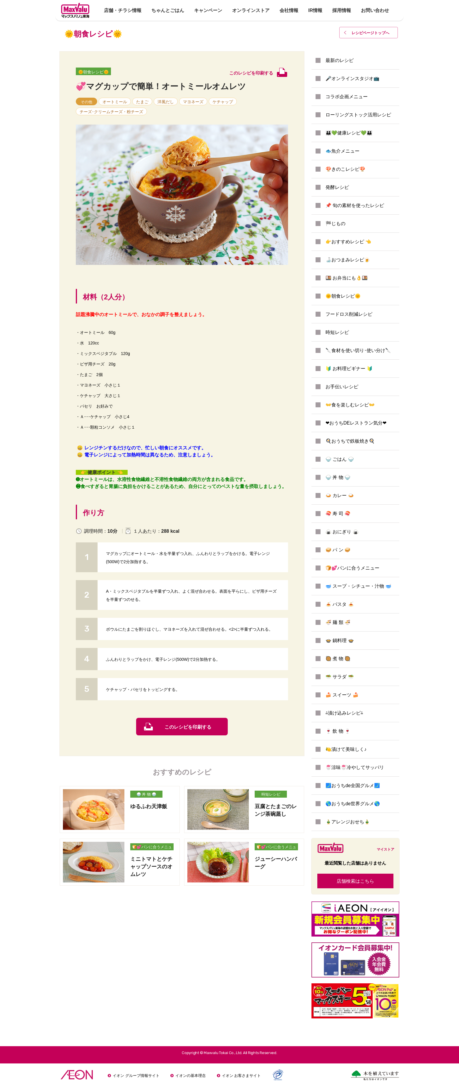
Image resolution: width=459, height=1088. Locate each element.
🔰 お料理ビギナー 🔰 (349, 368)
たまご (142, 101)
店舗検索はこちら (355, 881)
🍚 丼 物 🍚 (146, 794)
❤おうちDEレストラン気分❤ (356, 422)
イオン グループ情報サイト (136, 1075)
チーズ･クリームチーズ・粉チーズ (111, 111)
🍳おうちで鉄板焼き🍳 (350, 441)
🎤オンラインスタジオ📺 (352, 78)
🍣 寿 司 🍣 (338, 513)
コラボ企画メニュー (347, 96)
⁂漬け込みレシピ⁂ (344, 713)
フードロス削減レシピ (349, 314)
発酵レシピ (337, 187)
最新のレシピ (340, 60)
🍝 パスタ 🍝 (340, 604)
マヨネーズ (193, 101)
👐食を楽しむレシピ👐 (350, 404)
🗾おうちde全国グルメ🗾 (353, 785)
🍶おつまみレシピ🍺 (348, 259)
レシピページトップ (371, 33)
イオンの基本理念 (190, 1075)
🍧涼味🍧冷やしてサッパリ (355, 767)
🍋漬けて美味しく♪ (346, 749)
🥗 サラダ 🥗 (340, 676)
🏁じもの (335, 223)
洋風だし (165, 101)
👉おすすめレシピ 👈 (348, 241)
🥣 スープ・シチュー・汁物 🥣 (358, 586)
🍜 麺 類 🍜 (338, 622)
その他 (86, 102)
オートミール (114, 101)
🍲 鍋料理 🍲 (340, 640)
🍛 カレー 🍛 (340, 495)
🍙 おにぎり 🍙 (342, 531)
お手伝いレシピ (342, 386)
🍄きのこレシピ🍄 (345, 169)
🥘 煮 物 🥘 (338, 658)
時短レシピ (270, 794)
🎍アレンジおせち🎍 (348, 821)
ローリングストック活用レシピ (358, 114)
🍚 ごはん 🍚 (340, 459)
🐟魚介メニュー (342, 151)
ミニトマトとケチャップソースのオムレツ (151, 866)
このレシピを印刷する (188, 727)
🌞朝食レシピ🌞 (93, 72)
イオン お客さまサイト (241, 1075)
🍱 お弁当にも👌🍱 (347, 277)
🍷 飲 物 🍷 (338, 731)
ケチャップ (223, 101)
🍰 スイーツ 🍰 (342, 694)
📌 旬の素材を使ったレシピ (355, 205)
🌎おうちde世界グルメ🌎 (353, 803)
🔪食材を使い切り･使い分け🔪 (358, 350)
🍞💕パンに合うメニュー (152, 847)
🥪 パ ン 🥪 (338, 549)
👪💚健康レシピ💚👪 (349, 132)
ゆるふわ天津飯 (148, 806)
